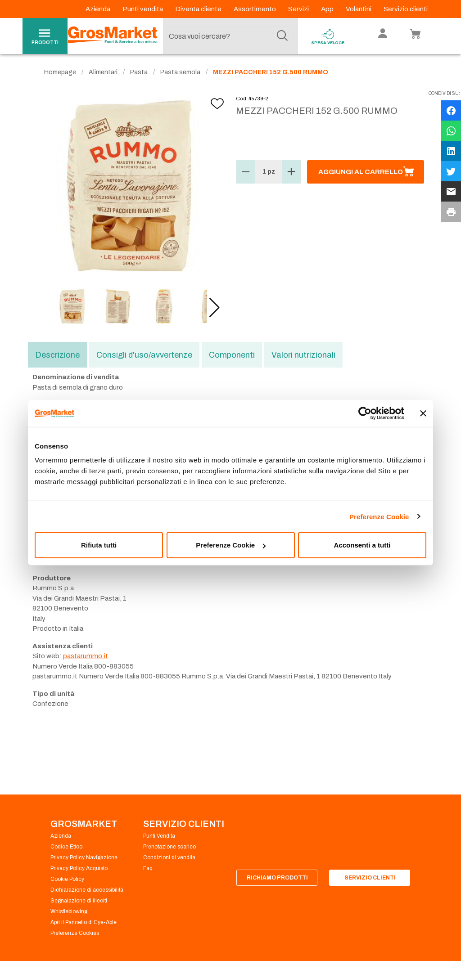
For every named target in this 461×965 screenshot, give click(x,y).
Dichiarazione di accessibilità (86, 890)
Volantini (359, 9)
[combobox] (228, 36)
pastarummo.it (85, 656)
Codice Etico (66, 847)
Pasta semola (180, 72)
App (328, 9)
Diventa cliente (199, 9)
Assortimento (255, 9)
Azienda (99, 9)
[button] (214, 308)
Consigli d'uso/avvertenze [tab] (144, 354)
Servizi (299, 9)
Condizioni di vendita (169, 857)
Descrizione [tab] (57, 354)
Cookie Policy (67, 879)
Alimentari (103, 72)
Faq (148, 868)
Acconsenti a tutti (362, 545)
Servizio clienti (406, 9)
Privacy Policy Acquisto (79, 868)
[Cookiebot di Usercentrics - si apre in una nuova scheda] (364, 413)
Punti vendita (143, 9)
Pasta (139, 72)
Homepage (60, 72)
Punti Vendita (159, 836)
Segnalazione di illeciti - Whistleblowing (80, 906)
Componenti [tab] (232, 354)
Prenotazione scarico (169, 847)
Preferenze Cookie (379, 516)
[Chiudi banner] (423, 413)
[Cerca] (282, 36)
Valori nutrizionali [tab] (303, 354)
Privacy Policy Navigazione (84, 857)
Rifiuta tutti (99, 545)
